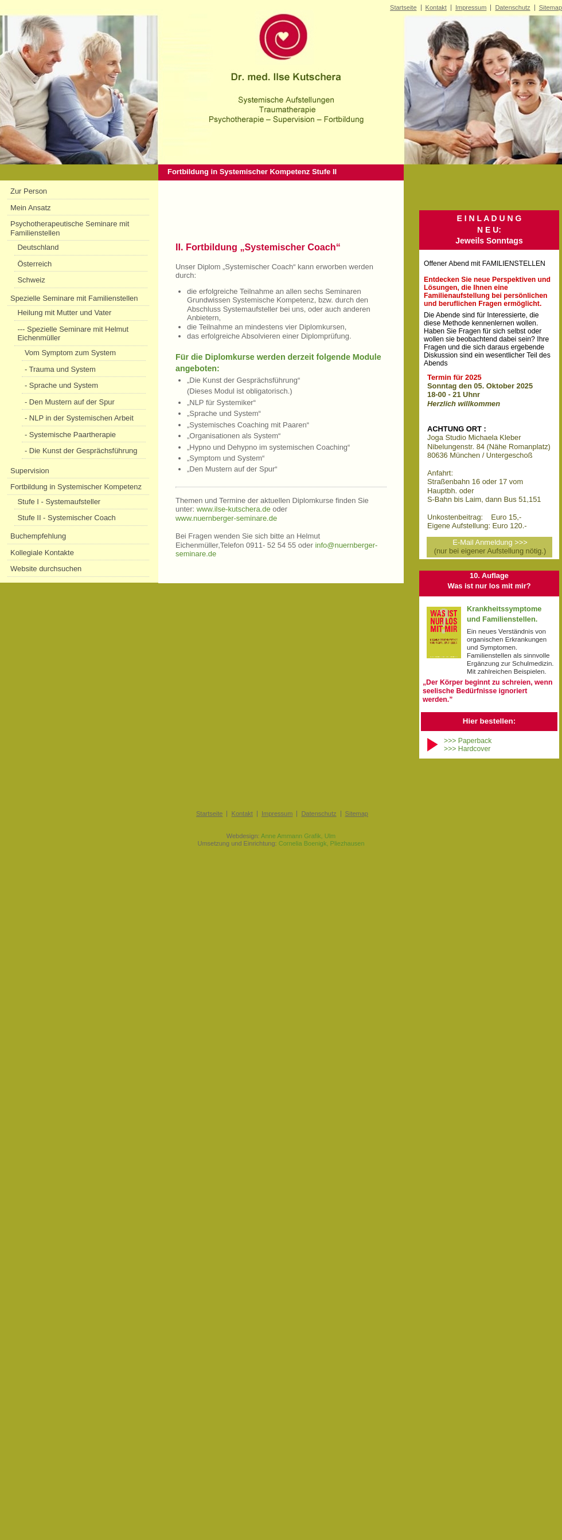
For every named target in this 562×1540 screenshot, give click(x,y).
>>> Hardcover (467, 749)
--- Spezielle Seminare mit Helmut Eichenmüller (72, 334)
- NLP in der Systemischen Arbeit (79, 418)
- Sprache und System (61, 385)
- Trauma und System (60, 369)
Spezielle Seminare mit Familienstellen (74, 298)
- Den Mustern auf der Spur (70, 402)
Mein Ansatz (30, 207)
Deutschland (37, 247)
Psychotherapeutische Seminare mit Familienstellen (69, 228)
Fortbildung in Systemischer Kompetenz (76, 486)
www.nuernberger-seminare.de (226, 518)
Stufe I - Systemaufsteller (58, 501)
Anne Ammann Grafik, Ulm (298, 835)
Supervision (29, 470)
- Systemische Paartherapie (70, 434)
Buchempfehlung (38, 536)
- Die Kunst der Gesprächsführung (81, 450)
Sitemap (550, 7)
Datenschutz (512, 7)
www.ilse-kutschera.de (234, 509)
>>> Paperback (467, 741)
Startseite (403, 7)
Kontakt (436, 7)
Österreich (34, 264)
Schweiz (31, 280)
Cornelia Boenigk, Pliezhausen (322, 843)
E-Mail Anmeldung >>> (489, 542)
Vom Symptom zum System (70, 352)
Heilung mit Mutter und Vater (64, 312)
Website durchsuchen (45, 568)
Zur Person (28, 191)
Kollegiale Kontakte (42, 552)
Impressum (470, 7)
